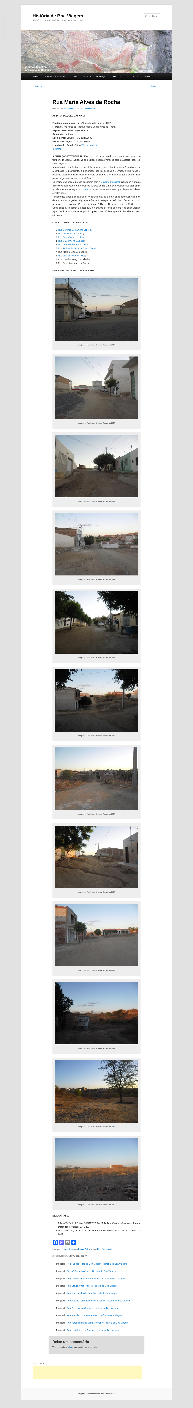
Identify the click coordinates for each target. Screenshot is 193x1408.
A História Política (118, 76)
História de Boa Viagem (58, 15)
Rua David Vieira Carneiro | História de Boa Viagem (93, 1308)
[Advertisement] (87, 1372)
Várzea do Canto (89, 145)
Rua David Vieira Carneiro (71, 241)
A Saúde (134, 76)
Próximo (155, 86)
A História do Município (55, 76)
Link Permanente (104, 1249)
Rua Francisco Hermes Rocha (73, 244)
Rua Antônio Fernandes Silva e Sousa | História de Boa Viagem (98, 1300)
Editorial (36, 76)
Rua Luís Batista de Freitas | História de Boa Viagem (93, 1330)
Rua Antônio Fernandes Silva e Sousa (77, 248)
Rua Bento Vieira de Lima (71, 237)
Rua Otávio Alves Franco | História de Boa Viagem (92, 1286)
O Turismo (147, 76)
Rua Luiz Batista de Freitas (71, 255)
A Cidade (74, 76)
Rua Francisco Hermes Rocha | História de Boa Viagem (94, 1315)
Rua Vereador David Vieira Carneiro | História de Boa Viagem (97, 1322)
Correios (87, 189)
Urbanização (69, 1249)
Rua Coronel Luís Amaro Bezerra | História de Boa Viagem (96, 1278)
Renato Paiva (89, 109)
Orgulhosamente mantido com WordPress (96, 1394)
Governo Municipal (110, 182)
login (71, 1347)
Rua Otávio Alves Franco (70, 233)
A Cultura (87, 76)
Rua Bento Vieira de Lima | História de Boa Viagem (92, 1293)
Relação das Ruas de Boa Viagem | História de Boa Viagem (97, 1263)
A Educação (100, 76)
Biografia (56, 148)
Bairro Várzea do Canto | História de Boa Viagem (91, 1271)
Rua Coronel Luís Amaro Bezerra (74, 229)
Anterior (37, 86)
